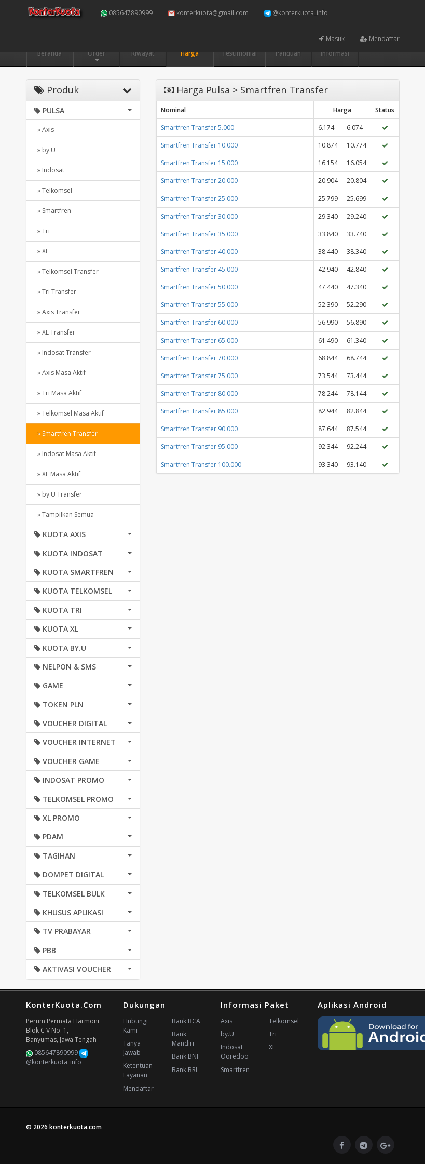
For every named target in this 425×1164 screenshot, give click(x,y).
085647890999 (127, 12)
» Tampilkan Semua (64, 514)
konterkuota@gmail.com (208, 12)
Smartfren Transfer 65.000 (199, 340)
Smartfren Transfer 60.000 (199, 322)
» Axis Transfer (57, 311)
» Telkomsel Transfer (66, 271)
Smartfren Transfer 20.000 (199, 180)
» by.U (45, 149)
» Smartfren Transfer (66, 433)
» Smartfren (52, 210)
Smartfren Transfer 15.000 (199, 162)
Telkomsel (284, 1020)
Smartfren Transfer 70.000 (199, 358)
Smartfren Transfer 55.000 (199, 304)
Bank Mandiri (183, 1038)
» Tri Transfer (55, 291)
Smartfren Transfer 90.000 (199, 428)
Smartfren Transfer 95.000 (199, 446)
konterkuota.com (75, 1126)
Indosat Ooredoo (235, 1051)
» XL (41, 251)
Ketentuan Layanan (138, 1070)
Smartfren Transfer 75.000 (199, 375)
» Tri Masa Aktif (57, 393)
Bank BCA (186, 1020)
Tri (273, 1033)
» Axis (44, 129)
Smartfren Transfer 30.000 (199, 216)
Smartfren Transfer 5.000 (197, 127)
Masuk (332, 38)
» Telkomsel (53, 190)
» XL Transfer (54, 332)
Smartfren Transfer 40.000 (199, 251)
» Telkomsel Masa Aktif (69, 413)
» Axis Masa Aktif (60, 372)
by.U (227, 1033)
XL (272, 1046)
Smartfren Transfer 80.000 (199, 393)
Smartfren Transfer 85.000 (199, 411)
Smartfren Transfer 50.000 (199, 287)
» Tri (42, 230)
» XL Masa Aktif (57, 474)
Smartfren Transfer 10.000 (199, 145)
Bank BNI (185, 1056)
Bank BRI (184, 1069)
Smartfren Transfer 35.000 (199, 234)
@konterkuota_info (296, 12)
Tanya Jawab (132, 1048)
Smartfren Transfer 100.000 (201, 464)
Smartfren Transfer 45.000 (199, 269)
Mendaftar (380, 38)
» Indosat (49, 170)
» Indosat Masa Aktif (65, 453)
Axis (226, 1020)
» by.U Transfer (58, 494)
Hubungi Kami (135, 1025)
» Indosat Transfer (62, 352)
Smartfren (235, 1069)
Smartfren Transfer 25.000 (199, 198)
